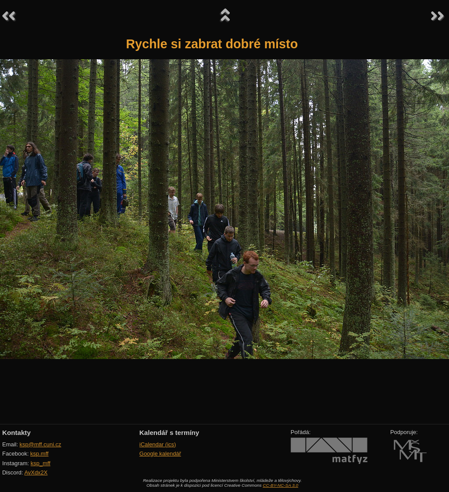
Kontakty (16, 432)
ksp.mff (39, 453)
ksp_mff (40, 463)
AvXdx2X (35, 472)
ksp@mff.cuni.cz (40, 444)
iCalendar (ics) (157, 444)
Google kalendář (160, 453)
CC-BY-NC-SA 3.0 (280, 485)
